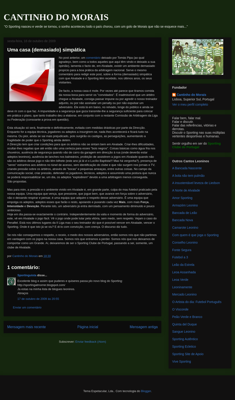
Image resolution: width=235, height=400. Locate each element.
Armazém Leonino (185, 205)
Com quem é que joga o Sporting (195, 235)
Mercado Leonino (184, 294)
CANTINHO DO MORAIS (56, 17)
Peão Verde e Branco (187, 317)
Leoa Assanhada (184, 272)
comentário (93, 57)
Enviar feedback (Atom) (90, 341)
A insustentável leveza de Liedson (196, 183)
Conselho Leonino (185, 242)
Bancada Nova (182, 220)
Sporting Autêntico (185, 339)
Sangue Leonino (183, 331)
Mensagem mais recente (26, 327)
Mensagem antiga (144, 327)
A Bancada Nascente (187, 168)
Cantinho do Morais (191, 95)
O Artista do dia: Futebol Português (196, 302)
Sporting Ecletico (184, 346)
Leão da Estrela (183, 265)
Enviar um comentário (27, 307)
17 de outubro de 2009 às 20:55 (38, 299)
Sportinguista (26, 275)
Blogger (146, 391)
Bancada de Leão (184, 213)
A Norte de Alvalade (186, 190)
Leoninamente (182, 287)
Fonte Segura (181, 250)
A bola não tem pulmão (188, 175)
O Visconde (180, 309)
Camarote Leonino (185, 227)
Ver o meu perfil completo (190, 104)
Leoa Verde (180, 279)
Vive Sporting (181, 361)
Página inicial (87, 327)
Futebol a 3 (180, 257)
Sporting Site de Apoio (188, 354)
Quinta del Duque (184, 324)
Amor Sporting (182, 198)
